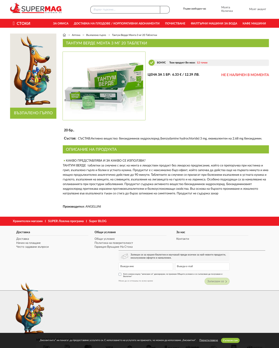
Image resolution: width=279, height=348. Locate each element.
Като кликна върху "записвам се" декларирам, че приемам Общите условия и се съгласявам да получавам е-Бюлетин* (222, 251)
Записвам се (256, 258)
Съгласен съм (230, 340)
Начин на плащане (26, 243)
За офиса (60, 23)
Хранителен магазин (28, 221)
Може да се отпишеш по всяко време (195, 257)
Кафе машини (254, 23)
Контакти (132, 239)
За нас (130, 231)
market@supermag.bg (245, 303)
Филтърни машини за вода (214, 23)
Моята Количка (222, 9)
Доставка (21, 231)
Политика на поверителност (89, 243)
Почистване (175, 23)
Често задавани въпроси (30, 247)
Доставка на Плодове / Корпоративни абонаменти (117, 23)
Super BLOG (98, 221)
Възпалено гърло (96, 35)
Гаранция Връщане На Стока (89, 247)
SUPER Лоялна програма (66, 221)
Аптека (76, 35)
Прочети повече (208, 340)
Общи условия (80, 231)
